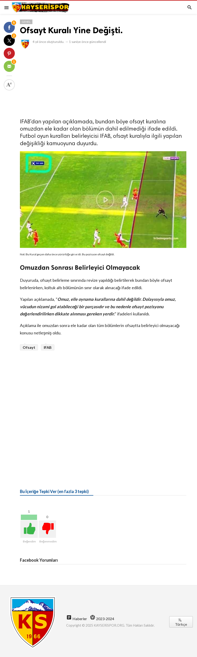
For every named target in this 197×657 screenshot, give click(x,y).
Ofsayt (29, 347)
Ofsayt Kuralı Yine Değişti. (71, 30)
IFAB (48, 347)
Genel (26, 21)
